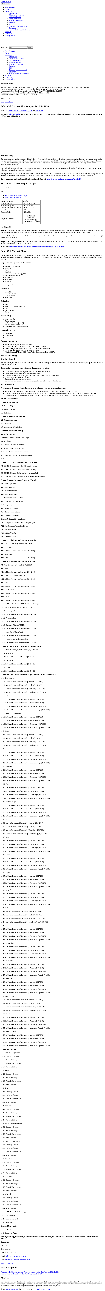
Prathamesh (39, 111)
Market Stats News (12, 1289)
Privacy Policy (10, 35)
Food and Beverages (16, 20)
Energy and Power (15, 19)
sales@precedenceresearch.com (16, 1256)
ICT (10, 24)
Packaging (12, 28)
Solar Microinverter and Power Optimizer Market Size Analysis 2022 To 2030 (36, 247)
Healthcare (12, 22)
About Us (8, 32)
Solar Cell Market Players (13, 197)
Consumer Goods (15, 17)
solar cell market (15, 114)
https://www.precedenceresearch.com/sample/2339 (64, 179)
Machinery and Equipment (18, 26)
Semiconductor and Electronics (19, 30)
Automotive (13, 13)
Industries (8, 11)
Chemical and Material (16, 15)
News (7, 9)
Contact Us (8, 34)
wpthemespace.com (43, 1289)
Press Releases (10, 7)
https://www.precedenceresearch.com (17, 1260)
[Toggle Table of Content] (2, 192)
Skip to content (6, 2)
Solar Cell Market (7, 1263)
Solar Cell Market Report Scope (16, 195)
